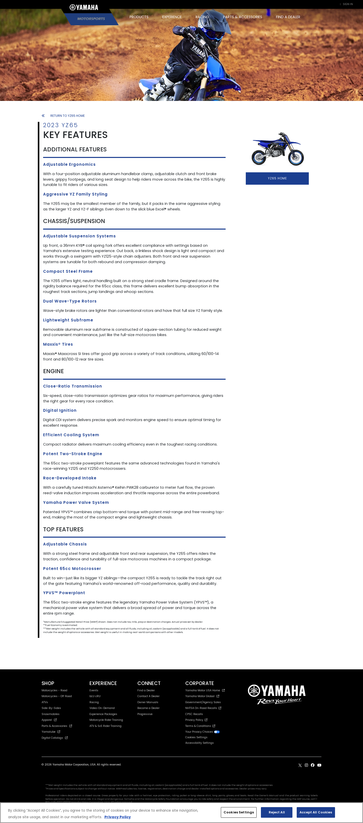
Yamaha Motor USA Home (205, 690)
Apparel (49, 720)
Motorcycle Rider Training (106, 720)
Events (93, 690)
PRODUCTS (139, 16)
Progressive (145, 714)
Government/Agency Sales (203, 702)
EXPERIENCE (172, 16)
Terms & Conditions (200, 726)
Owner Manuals (147, 702)
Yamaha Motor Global (202, 696)
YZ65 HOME (277, 178)
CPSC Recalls (194, 714)
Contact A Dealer (148, 696)
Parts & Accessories (57, 726)
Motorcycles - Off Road (57, 696)
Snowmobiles (50, 714)
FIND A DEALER (288, 16)
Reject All (277, 812)
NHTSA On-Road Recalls (203, 708)
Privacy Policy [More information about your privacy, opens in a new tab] (117, 817)
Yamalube (51, 732)
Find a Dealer (146, 690)
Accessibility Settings (199, 743)
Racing (94, 702)
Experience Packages (103, 714)
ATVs (45, 702)
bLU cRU (95, 696)
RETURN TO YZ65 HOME (63, 116)
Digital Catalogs (55, 738)
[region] (181, 812)
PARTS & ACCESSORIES (242, 16)
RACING (202, 16)
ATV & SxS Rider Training (105, 726)
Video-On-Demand (102, 708)
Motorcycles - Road (54, 690)
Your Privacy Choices (202, 732)
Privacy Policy (196, 720)
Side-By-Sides (51, 708)
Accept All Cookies (315, 812)
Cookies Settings (196, 737)
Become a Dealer (148, 708)
